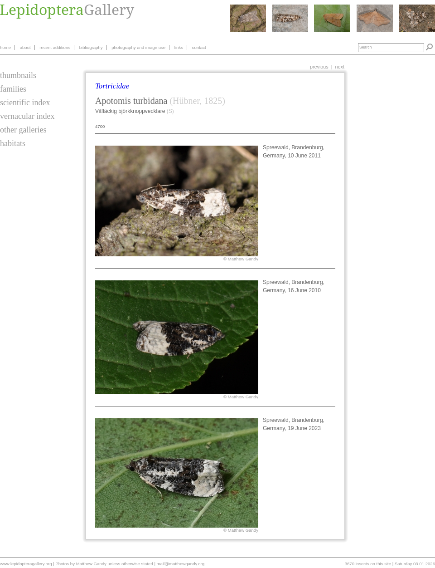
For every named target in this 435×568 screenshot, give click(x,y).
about (25, 47)
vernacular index (27, 116)
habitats (12, 143)
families (13, 88)
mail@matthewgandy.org (181, 563)
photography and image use (138, 47)
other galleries (23, 129)
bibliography (91, 47)
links (178, 47)
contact (199, 47)
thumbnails (18, 75)
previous (319, 66)
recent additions (54, 47)
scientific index (25, 102)
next (339, 66)
